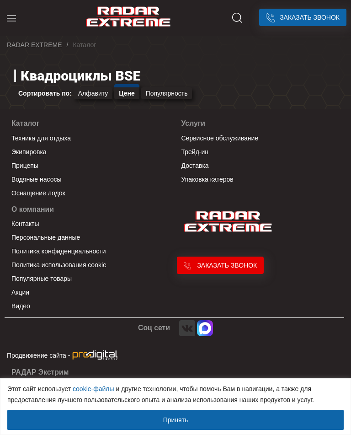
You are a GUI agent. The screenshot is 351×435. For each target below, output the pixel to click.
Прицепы (24, 165)
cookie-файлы (93, 388)
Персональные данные (45, 237)
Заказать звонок (303, 17)
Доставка (195, 165)
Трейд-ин (195, 152)
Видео (20, 306)
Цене (126, 93)
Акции (20, 292)
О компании (32, 209)
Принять (175, 420)
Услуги (193, 123)
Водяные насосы (36, 179)
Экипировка (29, 152)
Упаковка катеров (207, 179)
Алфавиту (93, 93)
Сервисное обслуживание (220, 138)
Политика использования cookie (58, 265)
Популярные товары (41, 278)
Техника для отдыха (41, 138)
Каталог (25, 123)
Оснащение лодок (38, 193)
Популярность (167, 93)
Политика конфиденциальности (58, 251)
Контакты (25, 223)
